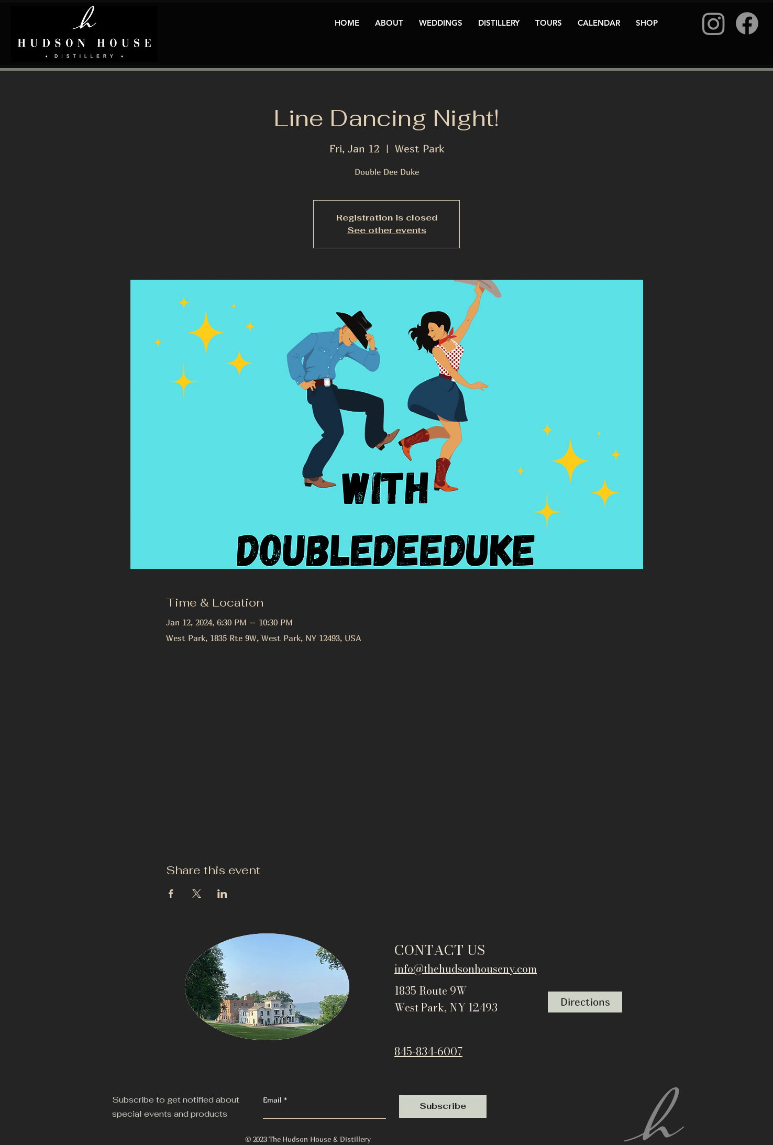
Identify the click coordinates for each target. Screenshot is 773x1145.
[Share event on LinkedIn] (222, 893)
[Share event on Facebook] (171, 893)
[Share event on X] (197, 893)
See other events (386, 230)
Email (273, 1100)
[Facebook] (747, 23)
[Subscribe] (443, 1106)
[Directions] (585, 1002)
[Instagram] (713, 23)
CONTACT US (439, 950)
